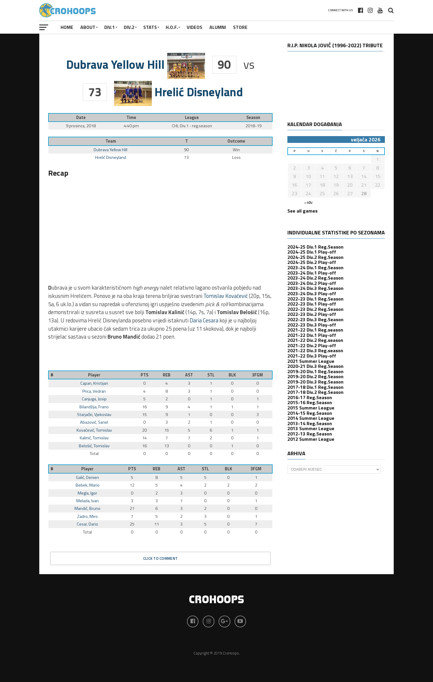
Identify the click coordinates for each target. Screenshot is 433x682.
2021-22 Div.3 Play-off (311, 355)
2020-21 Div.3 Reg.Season (315, 366)
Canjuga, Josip (94, 399)
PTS (144, 375)
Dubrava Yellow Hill (110, 149)
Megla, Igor (87, 493)
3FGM (257, 375)
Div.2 (129, 27)
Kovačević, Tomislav (94, 430)
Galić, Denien (87, 477)
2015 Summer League (310, 407)
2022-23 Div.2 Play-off (311, 314)
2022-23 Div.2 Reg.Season (315, 309)
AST (189, 375)
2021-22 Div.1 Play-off (311, 335)
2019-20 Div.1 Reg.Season (315, 371)
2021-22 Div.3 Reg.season (315, 350)
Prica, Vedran (94, 391)
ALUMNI (217, 27)
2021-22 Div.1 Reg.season (315, 329)
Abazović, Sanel (94, 422)
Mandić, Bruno (87, 508)
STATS (150, 27)
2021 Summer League (310, 361)
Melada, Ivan (87, 500)
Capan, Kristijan (94, 383)
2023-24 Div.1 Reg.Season (315, 267)
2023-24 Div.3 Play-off (311, 293)
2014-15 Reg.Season (309, 413)
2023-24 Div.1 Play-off (311, 272)
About (87, 27)
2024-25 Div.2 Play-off (311, 262)
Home (67, 27)
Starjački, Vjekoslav (94, 414)
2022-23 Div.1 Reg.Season (315, 298)
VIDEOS (194, 27)
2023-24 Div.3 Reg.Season (315, 288)
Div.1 (109, 27)
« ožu (308, 202)
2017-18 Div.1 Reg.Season (315, 387)
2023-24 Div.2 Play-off (311, 283)
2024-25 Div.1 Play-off (311, 251)
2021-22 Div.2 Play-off (311, 345)
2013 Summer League (310, 428)
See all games (302, 210)
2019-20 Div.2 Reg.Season (315, 376)
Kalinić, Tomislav (94, 438)
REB (166, 375)
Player (94, 375)
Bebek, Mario (88, 485)
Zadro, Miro (87, 516)
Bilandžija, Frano (94, 407)
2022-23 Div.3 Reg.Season (315, 319)
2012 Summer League (310, 439)
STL (210, 375)
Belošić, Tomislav (94, 446)
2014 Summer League (310, 418)
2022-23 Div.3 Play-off (311, 324)
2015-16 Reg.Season (309, 402)
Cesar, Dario (87, 524)
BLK (232, 375)
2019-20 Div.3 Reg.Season (315, 381)
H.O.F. (172, 27)
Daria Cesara (204, 320)
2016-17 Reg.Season (309, 397)
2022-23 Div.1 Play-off (311, 303)
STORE (240, 27)
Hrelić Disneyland (110, 157)
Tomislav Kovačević (226, 296)
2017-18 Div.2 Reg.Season (315, 392)
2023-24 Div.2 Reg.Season (315, 277)
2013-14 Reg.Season (309, 423)
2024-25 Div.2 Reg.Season (315, 257)
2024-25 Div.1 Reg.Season (315, 246)
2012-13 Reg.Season (309, 433)
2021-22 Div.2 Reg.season (315, 340)
